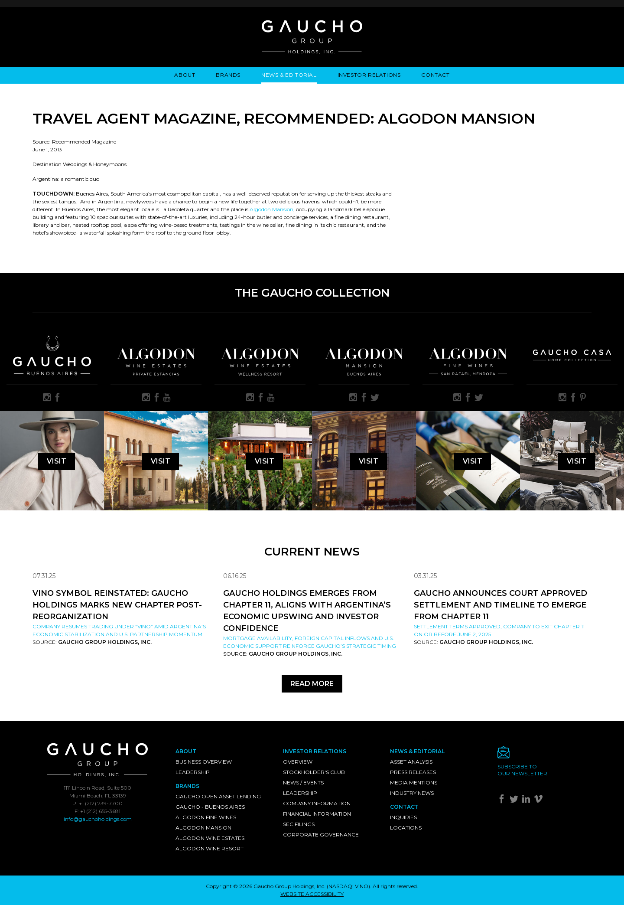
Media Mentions (413, 782)
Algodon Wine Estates (210, 838)
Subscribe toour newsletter (522, 770)
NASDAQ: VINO (348, 886)
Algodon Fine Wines (206, 817)
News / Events (303, 782)
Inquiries (403, 817)
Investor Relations (369, 75)
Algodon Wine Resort (210, 848)
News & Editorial (289, 75)
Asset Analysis (411, 761)
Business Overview (204, 761)
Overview (297, 761)
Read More (312, 684)
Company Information (317, 803)
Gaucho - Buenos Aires (210, 807)
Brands (228, 75)
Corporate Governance (321, 834)
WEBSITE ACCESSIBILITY (312, 894)
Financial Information (317, 813)
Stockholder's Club (314, 772)
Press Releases (413, 772)
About (184, 75)
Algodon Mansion (271, 209)
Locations (406, 827)
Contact (435, 75)
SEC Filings (299, 824)
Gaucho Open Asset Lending (218, 796)
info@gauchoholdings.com (98, 819)
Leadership (193, 772)
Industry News (412, 793)
